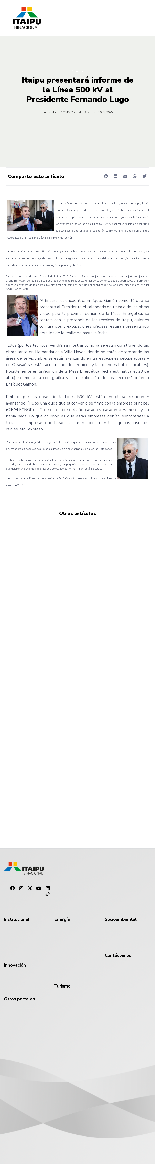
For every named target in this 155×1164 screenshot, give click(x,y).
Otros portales (19, 999)
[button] (105, 176)
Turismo (62, 986)
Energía (77, 71)
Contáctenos (118, 955)
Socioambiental (121, 919)
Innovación (15, 965)
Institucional (16, 919)
